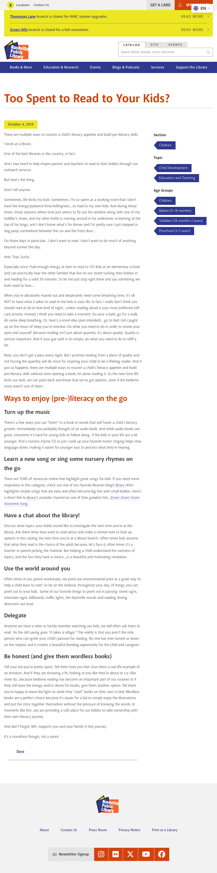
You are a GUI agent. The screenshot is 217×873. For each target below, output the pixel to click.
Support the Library (191, 67)
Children (165, 145)
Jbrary (120, 485)
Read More (194, 16)
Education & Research (61, 67)
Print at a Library (164, 830)
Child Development (173, 168)
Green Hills (19, 29)
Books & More (21, 67)
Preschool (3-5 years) (174, 231)
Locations (23, 5)
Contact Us (41, 5)
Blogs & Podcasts (125, 67)
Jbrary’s (32, 497)
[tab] (131, 45)
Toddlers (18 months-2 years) (181, 220)
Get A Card (160, 5)
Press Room (98, 830)
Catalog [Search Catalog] (131, 45)
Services (157, 67)
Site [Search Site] (155, 45)
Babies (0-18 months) (175, 210)
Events (95, 67)
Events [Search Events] (175, 45)
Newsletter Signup (74, 854)
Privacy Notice (129, 830)
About (44, 830)
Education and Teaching (177, 178)
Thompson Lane (23, 16)
